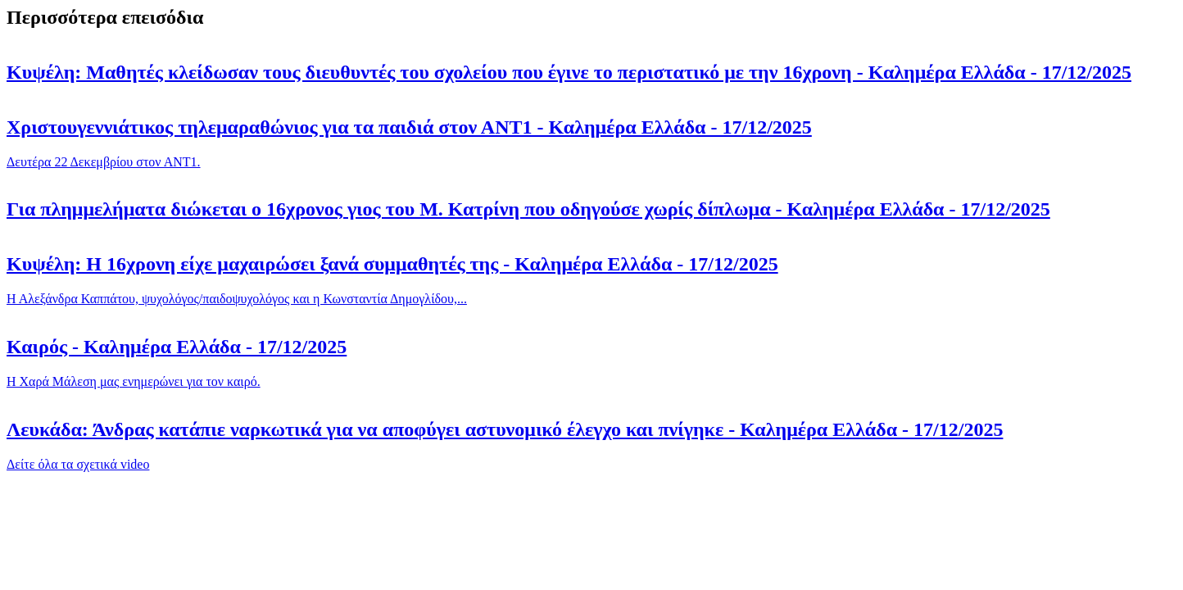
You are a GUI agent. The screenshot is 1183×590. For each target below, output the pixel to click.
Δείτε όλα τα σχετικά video (78, 464)
